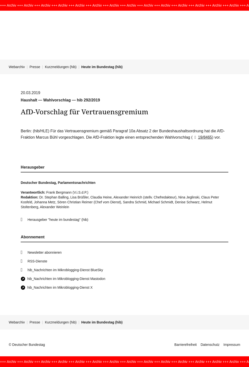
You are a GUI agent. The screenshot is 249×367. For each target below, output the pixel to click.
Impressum (231, 345)
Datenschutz (210, 345)
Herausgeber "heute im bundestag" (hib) (57, 220)
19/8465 (202, 137)
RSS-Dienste (37, 261)
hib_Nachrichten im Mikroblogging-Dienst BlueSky (65, 270)
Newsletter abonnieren (44, 252)
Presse (35, 67)
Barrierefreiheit (185, 345)
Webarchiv (17, 67)
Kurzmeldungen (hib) (61, 67)
